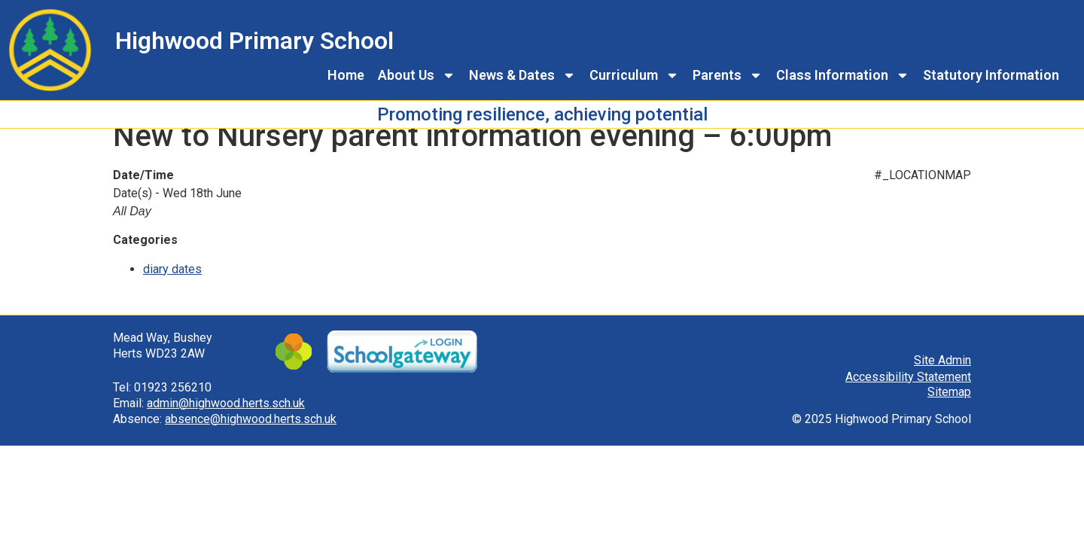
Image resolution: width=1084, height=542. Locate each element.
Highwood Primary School (254, 40)
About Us (416, 75)
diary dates (172, 286)
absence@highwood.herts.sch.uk (250, 435)
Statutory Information (991, 75)
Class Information (842, 75)
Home (345, 75)
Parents (728, 75)
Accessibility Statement (908, 393)
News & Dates (522, 75)
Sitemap (949, 409)
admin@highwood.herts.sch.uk (226, 420)
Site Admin (942, 377)
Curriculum (634, 75)
